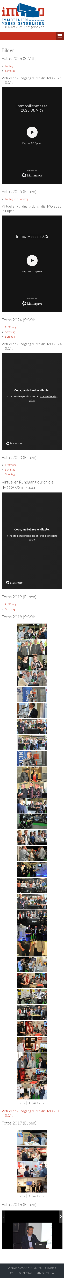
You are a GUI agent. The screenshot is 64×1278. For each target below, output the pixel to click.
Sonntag (10, 336)
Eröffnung (10, 327)
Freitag (9, 66)
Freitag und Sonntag (16, 199)
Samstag (10, 70)
